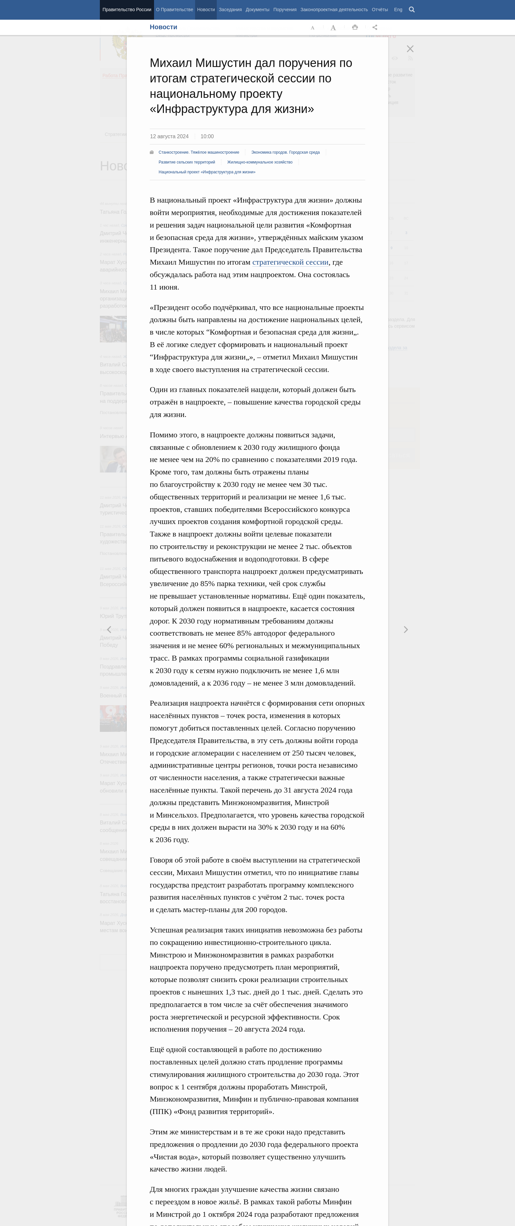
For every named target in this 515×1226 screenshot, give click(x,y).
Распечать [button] (355, 27)
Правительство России (126, 9)
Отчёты (380, 9)
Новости (206, 9)
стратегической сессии (290, 262)
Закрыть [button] (415, 53)
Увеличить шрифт (334, 27)
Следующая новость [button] (109, 629)
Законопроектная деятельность (334, 9)
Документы (257, 9)
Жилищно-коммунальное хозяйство (260, 162)
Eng (398, 9)
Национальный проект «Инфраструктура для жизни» (207, 172)
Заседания (230, 9)
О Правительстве (174, 9)
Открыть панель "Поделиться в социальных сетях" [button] (376, 27)
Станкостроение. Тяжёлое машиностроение (199, 152)
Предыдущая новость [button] (405, 629)
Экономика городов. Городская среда (285, 152)
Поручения (285, 9)
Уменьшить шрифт (313, 27)
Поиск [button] (412, 10)
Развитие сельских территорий (187, 162)
